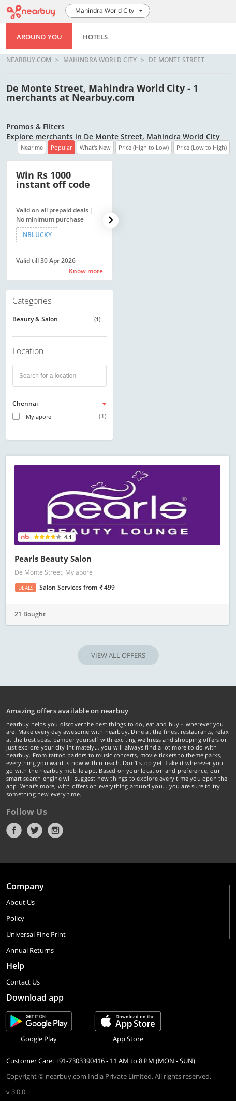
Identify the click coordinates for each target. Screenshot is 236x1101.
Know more (86, 271)
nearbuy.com (28, 60)
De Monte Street (176, 60)
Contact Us (23, 982)
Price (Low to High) (201, 147)
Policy (15, 918)
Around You (39, 36)
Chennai (25, 403)
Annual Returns (30, 950)
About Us (20, 902)
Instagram (55, 830)
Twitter (34, 830)
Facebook (14, 830)
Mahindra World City (100, 60)
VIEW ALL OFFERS (118, 655)
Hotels (95, 36)
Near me (32, 147)
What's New (95, 147)
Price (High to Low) (144, 147)
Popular (61, 147)
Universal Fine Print (36, 934)
